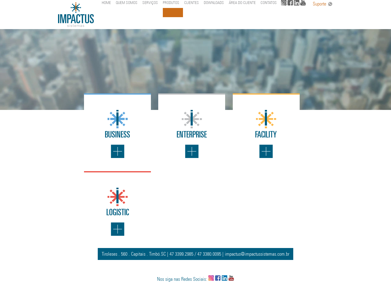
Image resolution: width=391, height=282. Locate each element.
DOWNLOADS (214, 2)
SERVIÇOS (150, 2)
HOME (106, 2)
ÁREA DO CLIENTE (242, 2)
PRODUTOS (171, 2)
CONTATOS (269, 2)
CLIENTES (191, 2)
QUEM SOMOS (126, 2)
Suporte (323, 4)
